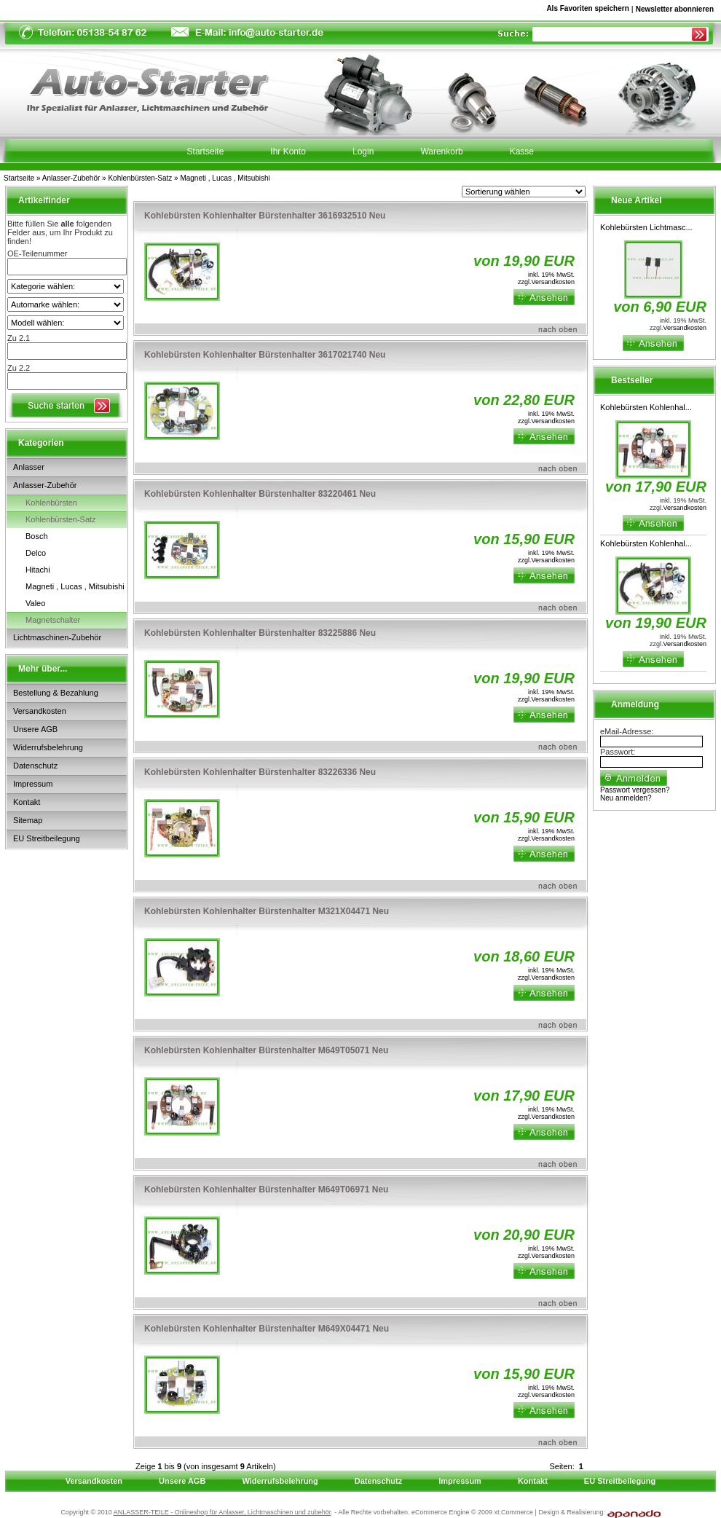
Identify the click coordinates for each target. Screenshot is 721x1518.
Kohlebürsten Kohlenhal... (646, 407)
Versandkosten (39, 711)
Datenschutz (35, 765)
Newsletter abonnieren (675, 9)
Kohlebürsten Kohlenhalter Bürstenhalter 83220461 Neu (260, 494)
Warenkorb (441, 151)
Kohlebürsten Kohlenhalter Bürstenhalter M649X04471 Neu (266, 1329)
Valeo (35, 603)
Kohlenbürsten (51, 502)
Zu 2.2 (18, 367)
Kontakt (26, 802)
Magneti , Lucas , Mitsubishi (224, 178)
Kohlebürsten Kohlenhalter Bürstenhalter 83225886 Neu (260, 633)
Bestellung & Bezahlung (55, 692)
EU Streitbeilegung (46, 838)
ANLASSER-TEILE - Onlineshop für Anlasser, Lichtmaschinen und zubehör (222, 1512)
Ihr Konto (288, 151)
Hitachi (37, 569)
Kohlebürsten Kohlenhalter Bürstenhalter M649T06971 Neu (266, 1189)
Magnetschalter (52, 620)
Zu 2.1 (18, 338)
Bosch (36, 536)
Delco (35, 552)
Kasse (522, 151)
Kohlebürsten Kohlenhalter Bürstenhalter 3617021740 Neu (264, 355)
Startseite (19, 178)
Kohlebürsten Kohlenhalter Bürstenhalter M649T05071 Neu (266, 1050)
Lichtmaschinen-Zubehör (57, 637)
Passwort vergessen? (635, 790)
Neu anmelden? (626, 798)
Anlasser (28, 467)
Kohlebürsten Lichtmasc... (646, 227)
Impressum (32, 783)
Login (363, 151)
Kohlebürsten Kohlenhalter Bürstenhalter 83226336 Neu (260, 772)
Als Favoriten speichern (587, 10)
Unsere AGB (35, 729)
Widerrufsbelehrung (48, 747)
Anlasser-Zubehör (71, 178)
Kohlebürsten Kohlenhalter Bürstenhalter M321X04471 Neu (266, 911)
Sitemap (27, 820)
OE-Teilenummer (37, 253)
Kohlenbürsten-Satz (140, 178)
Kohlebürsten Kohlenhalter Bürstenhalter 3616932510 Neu (264, 216)
